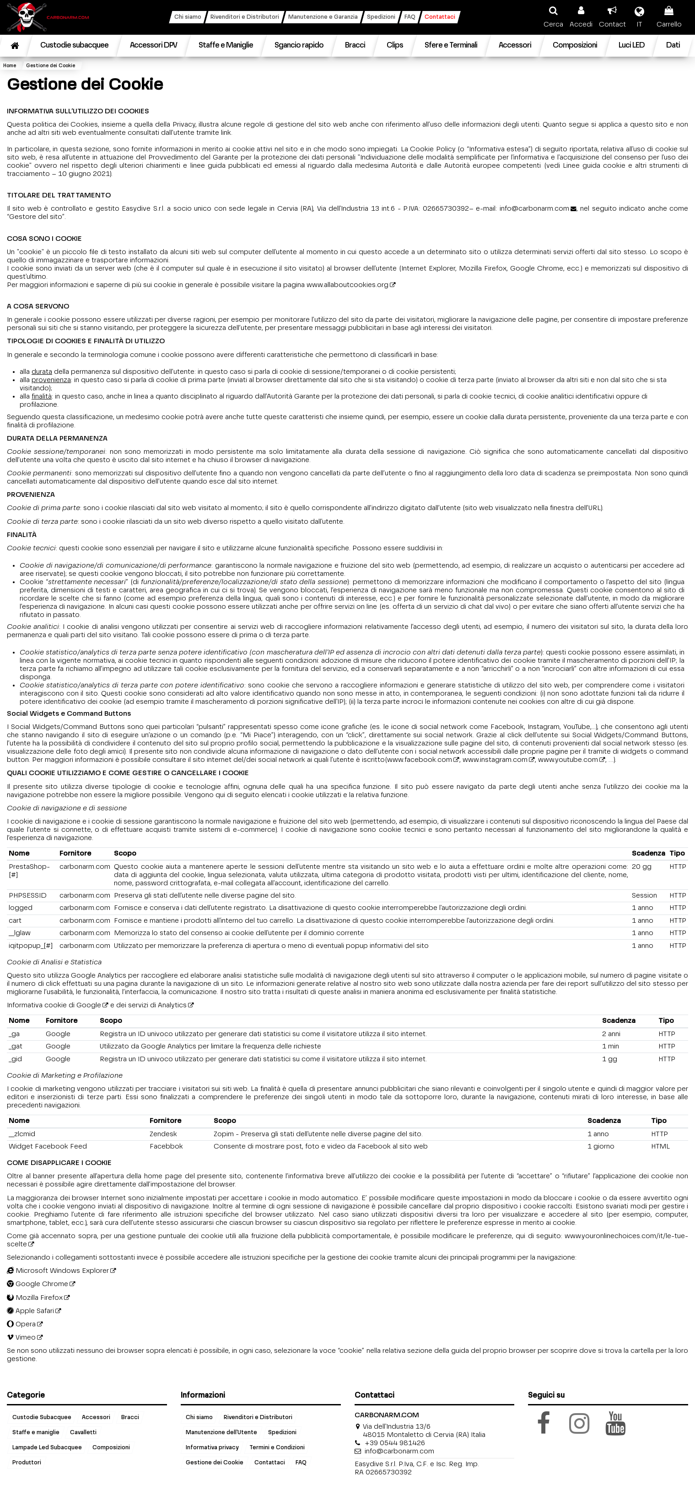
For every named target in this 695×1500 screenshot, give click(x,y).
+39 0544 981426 (395, 1443)
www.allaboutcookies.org (347, 285)
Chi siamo (199, 1417)
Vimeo (21, 1337)
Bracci (130, 1417)
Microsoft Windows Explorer (58, 1270)
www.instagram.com (495, 759)
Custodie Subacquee (41, 1417)
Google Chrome (37, 1284)
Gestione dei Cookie (214, 1463)
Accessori (96, 1417)
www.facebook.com (419, 759)
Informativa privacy (212, 1448)
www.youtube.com (568, 759)
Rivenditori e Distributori (258, 1417)
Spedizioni (282, 1433)
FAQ (301, 1463)
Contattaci (269, 1463)
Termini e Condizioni (277, 1448)
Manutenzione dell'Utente (221, 1433)
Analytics (172, 1005)
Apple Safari (30, 1311)
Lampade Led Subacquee (47, 1448)
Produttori (26, 1463)
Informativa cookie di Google (54, 1005)
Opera (21, 1324)
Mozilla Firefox (35, 1297)
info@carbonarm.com (534, 208)
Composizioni (111, 1448)
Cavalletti (83, 1433)
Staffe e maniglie (35, 1433)
